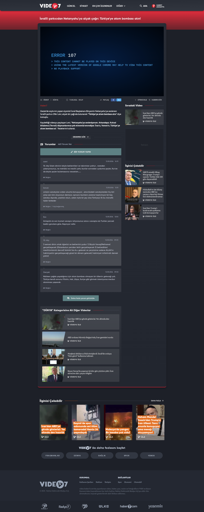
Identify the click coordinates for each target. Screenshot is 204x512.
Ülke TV (104, 506)
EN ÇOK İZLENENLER (102, 6)
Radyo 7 (65, 506)
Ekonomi (127, 482)
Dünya (77, 455)
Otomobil (138, 482)
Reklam (99, 482)
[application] (102, 61)
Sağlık (102, 455)
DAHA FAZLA (157, 400)
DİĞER (120, 6)
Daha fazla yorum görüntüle (81, 298)
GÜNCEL (71, 6)
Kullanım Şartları (86, 482)
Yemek (151, 455)
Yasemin (156, 506)
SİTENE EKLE (141, 100)
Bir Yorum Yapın (81, 152)
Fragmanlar (53, 455)
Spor (127, 455)
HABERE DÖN (155, 100)
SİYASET (84, 6)
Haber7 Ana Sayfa (158, 6)
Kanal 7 (44, 506)
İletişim (108, 482)
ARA (143, 6)
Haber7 (128, 506)
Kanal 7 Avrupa (85, 506)
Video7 (46, 100)
